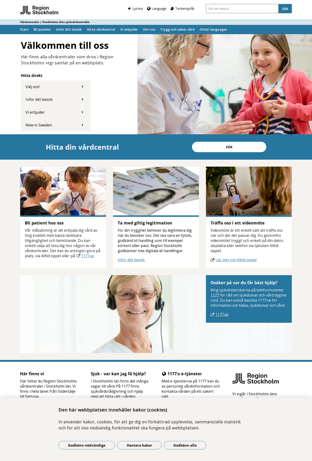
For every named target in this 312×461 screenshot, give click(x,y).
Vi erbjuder (129, 29)
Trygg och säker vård (177, 29)
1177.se (87, 255)
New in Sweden (39, 125)
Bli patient (42, 29)
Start (24, 29)
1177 (215, 295)
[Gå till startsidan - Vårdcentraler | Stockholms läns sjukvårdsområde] (39, 10)
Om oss (149, 29)
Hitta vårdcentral (101, 29)
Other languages (213, 29)
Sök (229, 147)
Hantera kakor (139, 445)
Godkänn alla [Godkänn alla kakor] (185, 445)
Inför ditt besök (69, 29)
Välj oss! (32, 86)
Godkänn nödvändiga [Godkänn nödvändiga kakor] (86, 445)
